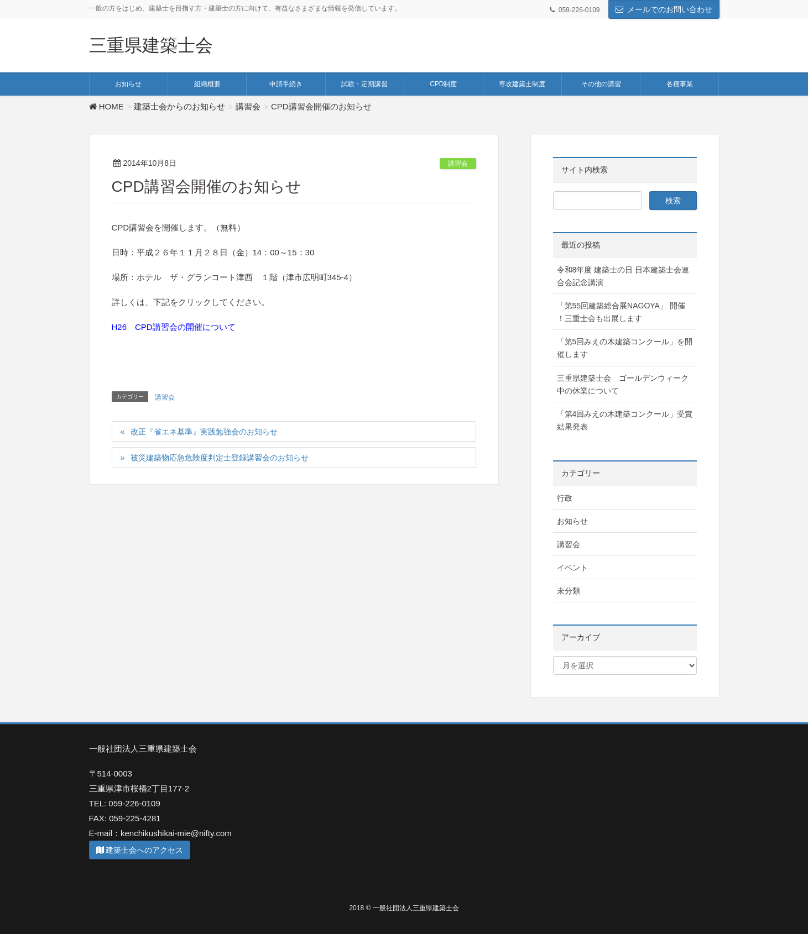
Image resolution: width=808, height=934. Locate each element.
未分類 (568, 590)
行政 (564, 498)
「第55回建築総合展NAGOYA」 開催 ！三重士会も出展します (621, 312)
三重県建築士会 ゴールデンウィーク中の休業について (623, 384)
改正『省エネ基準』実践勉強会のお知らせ (204, 431)
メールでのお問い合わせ (669, 9)
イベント (572, 567)
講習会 (458, 163)
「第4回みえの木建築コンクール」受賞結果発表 (625, 420)
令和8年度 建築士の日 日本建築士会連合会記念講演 (623, 276)
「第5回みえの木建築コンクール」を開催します (625, 348)
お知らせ (572, 521)
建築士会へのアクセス (140, 850)
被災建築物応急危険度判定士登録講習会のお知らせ (220, 457)
